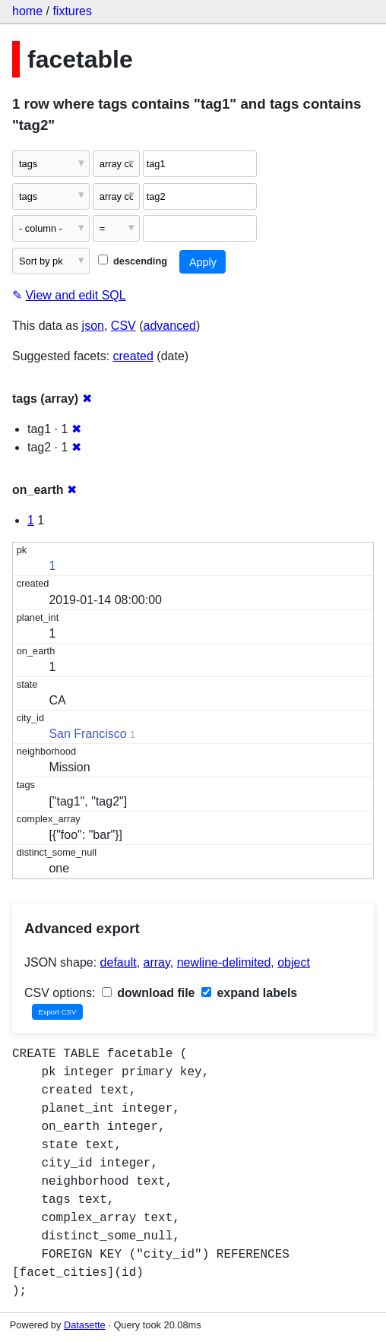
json (93, 325)
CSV (123, 325)
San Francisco (87, 733)
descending (132, 261)
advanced (170, 325)
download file (148, 992)
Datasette (85, 1325)
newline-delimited (224, 962)
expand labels (249, 992)
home (27, 11)
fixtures (72, 11)
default (118, 962)
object (293, 962)
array (157, 962)
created (133, 356)
